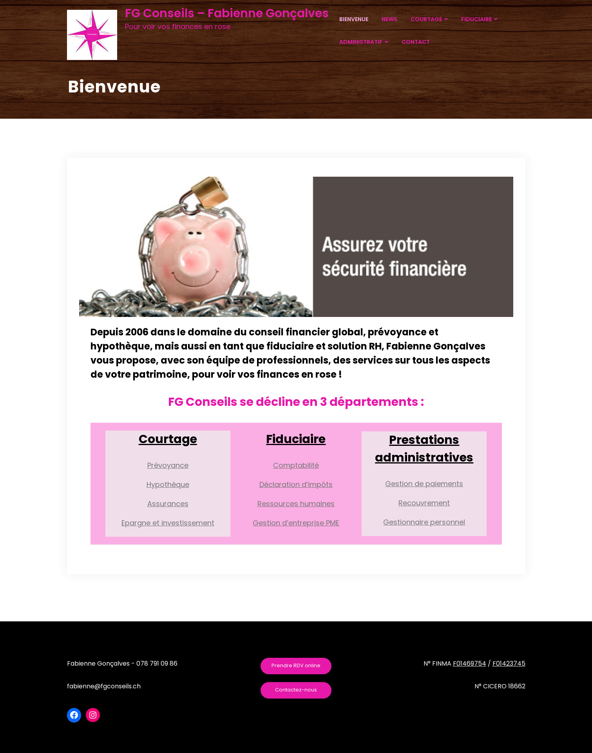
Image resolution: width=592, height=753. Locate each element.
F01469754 (469, 663)
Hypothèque (168, 484)
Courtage (168, 439)
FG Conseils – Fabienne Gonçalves (227, 13)
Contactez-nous (296, 689)
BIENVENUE (353, 19)
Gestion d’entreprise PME (296, 523)
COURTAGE (429, 19)
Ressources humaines (296, 504)
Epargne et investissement (167, 523)
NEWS (389, 19)
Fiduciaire (296, 439)
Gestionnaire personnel (424, 522)
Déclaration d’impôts (296, 484)
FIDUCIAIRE (479, 19)
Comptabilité (296, 465)
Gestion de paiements (424, 484)
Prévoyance (167, 465)
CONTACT (416, 42)
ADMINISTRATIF (363, 42)
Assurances (167, 504)
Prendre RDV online (296, 665)
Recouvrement (424, 503)
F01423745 (508, 663)
